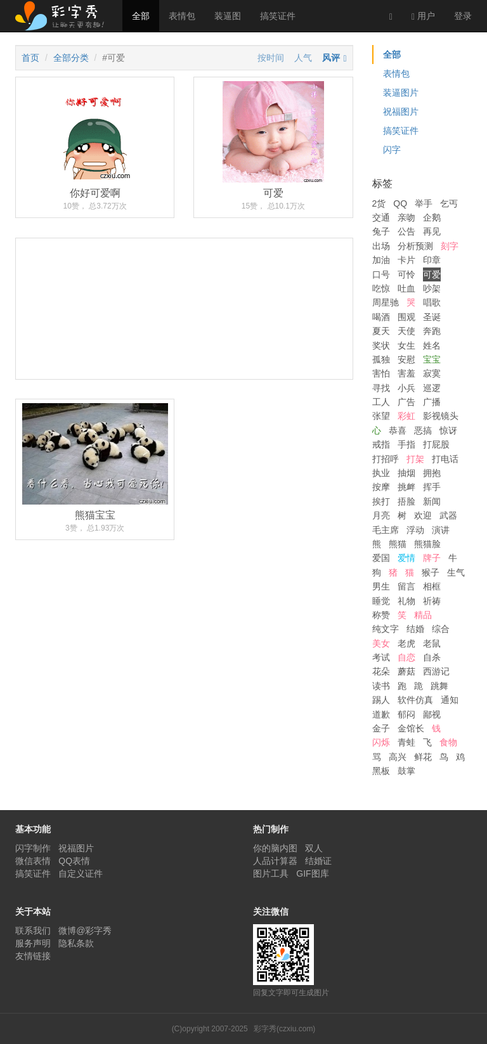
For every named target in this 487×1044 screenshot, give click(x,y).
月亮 (381, 515)
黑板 (381, 771)
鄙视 (432, 714)
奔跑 (432, 331)
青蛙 (406, 742)
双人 (314, 848)
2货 (379, 203)
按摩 (381, 487)
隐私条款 (76, 943)
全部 (141, 16)
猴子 (430, 572)
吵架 (432, 288)
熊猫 (397, 544)
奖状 (381, 345)
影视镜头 (440, 416)
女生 (406, 345)
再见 (432, 231)
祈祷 (432, 601)
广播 (432, 402)
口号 (381, 274)
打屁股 (436, 444)
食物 (448, 742)
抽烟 (406, 473)
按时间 (270, 58)
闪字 (392, 150)
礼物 (406, 601)
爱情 (406, 558)
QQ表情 (74, 861)
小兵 (406, 388)
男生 (381, 586)
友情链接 (33, 956)
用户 (423, 16)
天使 (406, 331)
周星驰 (385, 302)
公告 (406, 231)
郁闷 (406, 714)
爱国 (381, 558)
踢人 (381, 700)
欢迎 (423, 515)
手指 (406, 444)
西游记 (436, 671)
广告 (406, 402)
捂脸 (406, 501)
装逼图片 (401, 92)
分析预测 (415, 246)
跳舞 (439, 686)
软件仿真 (415, 700)
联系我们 (33, 930)
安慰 (406, 359)
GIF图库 (312, 873)
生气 (456, 572)
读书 (381, 686)
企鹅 (432, 217)
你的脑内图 (275, 848)
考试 (381, 657)
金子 (381, 728)
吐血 (406, 288)
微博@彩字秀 (85, 930)
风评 (331, 58)
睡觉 (381, 601)
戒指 (381, 444)
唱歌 (432, 302)
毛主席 (385, 530)
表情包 (182, 16)
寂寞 (432, 373)
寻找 (381, 388)
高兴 (397, 757)
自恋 (406, 657)
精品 (423, 615)
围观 (406, 317)
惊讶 (448, 430)
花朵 (381, 671)
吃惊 (381, 288)
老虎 (406, 643)
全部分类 (71, 58)
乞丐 (449, 203)
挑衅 (406, 487)
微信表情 (33, 861)
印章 (432, 260)
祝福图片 (401, 111)
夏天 (381, 331)
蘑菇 (406, 671)
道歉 (381, 714)
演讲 (441, 530)
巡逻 (432, 388)
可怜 (406, 274)
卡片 (406, 260)
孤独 (381, 359)
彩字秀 (64, 16)
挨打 (381, 501)
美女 (381, 643)
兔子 (381, 231)
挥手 (432, 487)
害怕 (381, 373)
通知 (449, 700)
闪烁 (381, 742)
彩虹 (406, 416)
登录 (463, 16)
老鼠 (432, 643)
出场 (381, 246)
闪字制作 (33, 848)
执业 (381, 473)
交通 (381, 217)
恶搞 (423, 430)
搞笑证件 (277, 16)
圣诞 (432, 317)
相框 (432, 586)
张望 (381, 416)
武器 (448, 515)
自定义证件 (80, 873)
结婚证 (318, 861)
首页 (30, 58)
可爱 (432, 274)
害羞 (406, 373)
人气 (303, 58)
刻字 (449, 246)
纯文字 (385, 629)
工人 (381, 402)
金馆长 (411, 728)
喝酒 (381, 317)
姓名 (432, 345)
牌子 (432, 558)
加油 (381, 260)
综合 (441, 629)
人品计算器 (275, 861)
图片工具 (271, 873)
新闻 (432, 501)
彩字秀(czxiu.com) (284, 1028)
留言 (406, 586)
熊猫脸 (427, 544)
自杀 (432, 657)
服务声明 (33, 943)
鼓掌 (406, 771)
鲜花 (423, 757)
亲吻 (406, 217)
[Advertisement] (184, 356)
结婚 (415, 629)
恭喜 (397, 430)
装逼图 (227, 16)
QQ (400, 203)
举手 (423, 203)
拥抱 (432, 473)
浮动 (415, 530)
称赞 (381, 615)
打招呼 (385, 459)
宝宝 (432, 359)
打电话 (445, 459)
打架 (415, 459)
